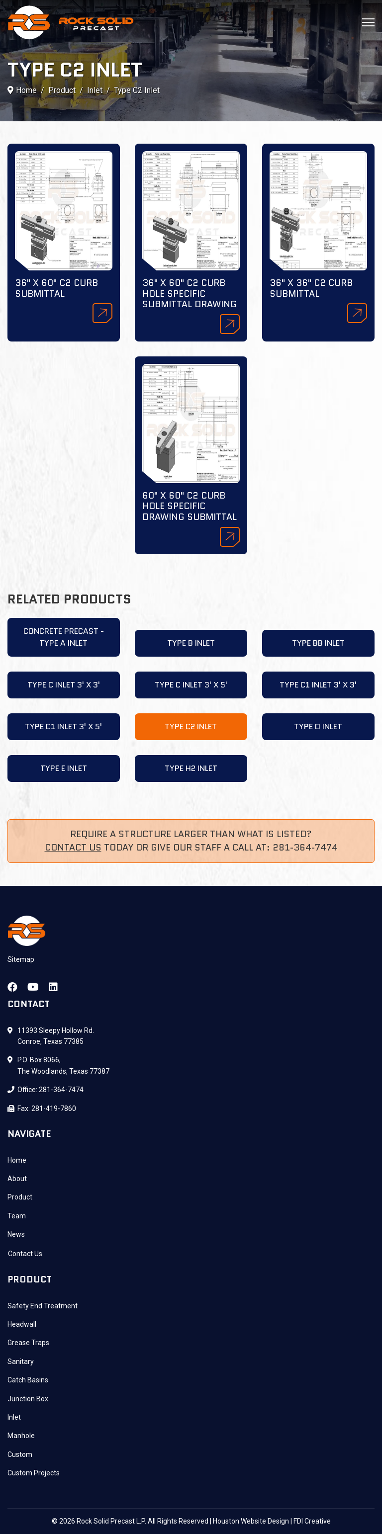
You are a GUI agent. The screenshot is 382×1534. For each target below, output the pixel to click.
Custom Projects (33, 1473)
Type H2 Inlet (191, 768)
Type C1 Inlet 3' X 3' (318, 684)
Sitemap (20, 959)
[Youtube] (33, 987)
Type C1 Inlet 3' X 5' (63, 726)
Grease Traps (28, 1343)
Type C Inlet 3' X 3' (63, 684)
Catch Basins (27, 1380)
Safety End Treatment (42, 1306)
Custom (19, 1454)
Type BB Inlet (318, 643)
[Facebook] (12, 987)
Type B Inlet (191, 643)
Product (19, 1197)
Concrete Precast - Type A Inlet (63, 637)
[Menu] (368, 22)
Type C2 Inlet (191, 726)
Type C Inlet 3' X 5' (191, 684)
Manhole (21, 1436)
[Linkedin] (53, 987)
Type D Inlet (318, 726)
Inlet (14, 1417)
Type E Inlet (63, 768)
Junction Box (27, 1399)
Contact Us (73, 847)
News (16, 1234)
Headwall (21, 1324)
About (17, 1179)
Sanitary (20, 1361)
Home (16, 1160)
